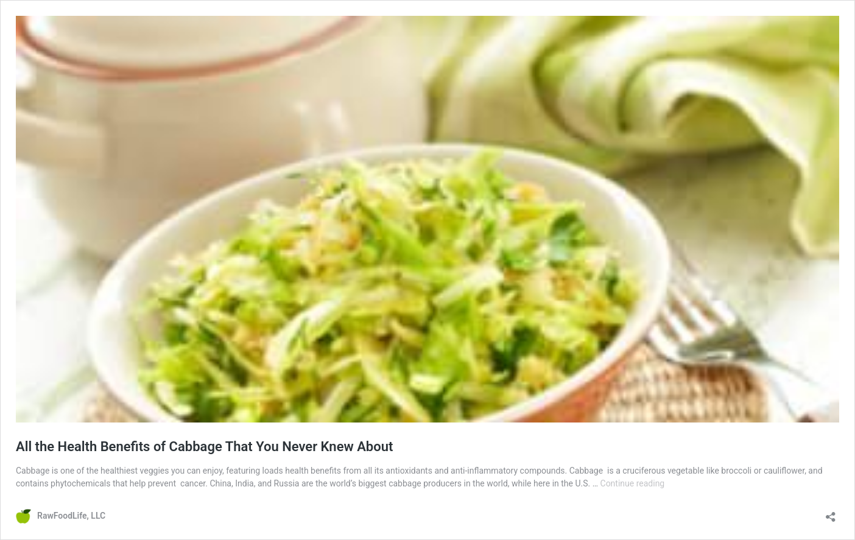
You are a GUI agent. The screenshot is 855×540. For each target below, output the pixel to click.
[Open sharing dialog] (830, 512)
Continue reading (632, 483)
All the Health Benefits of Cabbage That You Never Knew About (204, 446)
